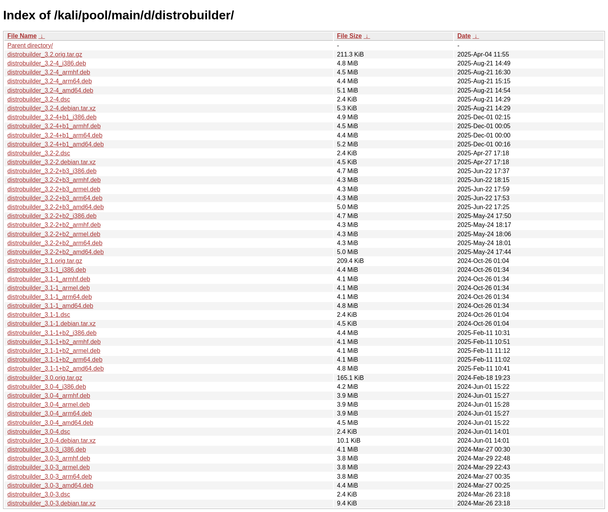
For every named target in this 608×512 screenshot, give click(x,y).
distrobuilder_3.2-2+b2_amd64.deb (55, 252)
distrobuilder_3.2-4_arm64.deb (49, 81)
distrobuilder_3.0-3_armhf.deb (48, 458)
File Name (22, 36)
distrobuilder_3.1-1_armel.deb (48, 288)
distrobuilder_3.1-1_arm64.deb (49, 297)
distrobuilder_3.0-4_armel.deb (48, 404)
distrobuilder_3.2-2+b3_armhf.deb (54, 180)
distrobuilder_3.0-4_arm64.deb (49, 413)
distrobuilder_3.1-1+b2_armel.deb (53, 350)
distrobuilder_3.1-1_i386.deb (46, 269)
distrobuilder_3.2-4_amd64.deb (50, 90)
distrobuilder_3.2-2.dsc (38, 153)
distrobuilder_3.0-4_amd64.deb (50, 422)
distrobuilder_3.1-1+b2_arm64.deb (54, 359)
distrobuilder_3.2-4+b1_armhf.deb (54, 126)
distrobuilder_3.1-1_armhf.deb (48, 279)
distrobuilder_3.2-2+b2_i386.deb (52, 216)
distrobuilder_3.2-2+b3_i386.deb (52, 171)
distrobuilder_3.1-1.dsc (38, 314)
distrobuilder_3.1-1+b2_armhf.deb (54, 341)
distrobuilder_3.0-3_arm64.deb (49, 476)
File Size (349, 36)
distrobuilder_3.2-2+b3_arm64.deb (54, 198)
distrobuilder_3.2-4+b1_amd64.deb (55, 144)
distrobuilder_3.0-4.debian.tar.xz (51, 440)
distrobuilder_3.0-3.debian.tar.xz (51, 503)
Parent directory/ (30, 45)
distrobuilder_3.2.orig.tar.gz (44, 54)
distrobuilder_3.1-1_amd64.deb (50, 305)
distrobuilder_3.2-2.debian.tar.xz (51, 162)
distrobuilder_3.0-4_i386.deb (46, 386)
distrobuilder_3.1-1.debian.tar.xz (51, 323)
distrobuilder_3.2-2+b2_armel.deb (53, 234)
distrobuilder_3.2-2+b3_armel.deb (53, 189)
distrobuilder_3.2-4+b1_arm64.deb (54, 135)
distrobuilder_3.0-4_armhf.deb (48, 395)
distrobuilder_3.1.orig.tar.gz (44, 261)
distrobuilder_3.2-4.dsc (38, 99)
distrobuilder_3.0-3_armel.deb (48, 467)
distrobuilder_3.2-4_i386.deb (46, 63)
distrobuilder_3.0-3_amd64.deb (50, 485)
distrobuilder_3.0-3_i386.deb (46, 449)
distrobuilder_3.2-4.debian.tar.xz (51, 108)
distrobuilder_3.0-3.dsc (38, 494)
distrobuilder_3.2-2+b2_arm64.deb (54, 243)
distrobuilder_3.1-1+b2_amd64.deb (55, 368)
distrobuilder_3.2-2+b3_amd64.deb (55, 207)
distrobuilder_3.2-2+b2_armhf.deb (54, 225)
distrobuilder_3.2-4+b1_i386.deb (52, 117)
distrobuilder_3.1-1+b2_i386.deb (52, 333)
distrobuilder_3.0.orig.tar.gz (44, 378)
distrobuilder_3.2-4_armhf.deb (48, 72)
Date (464, 36)
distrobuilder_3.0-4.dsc (38, 431)
